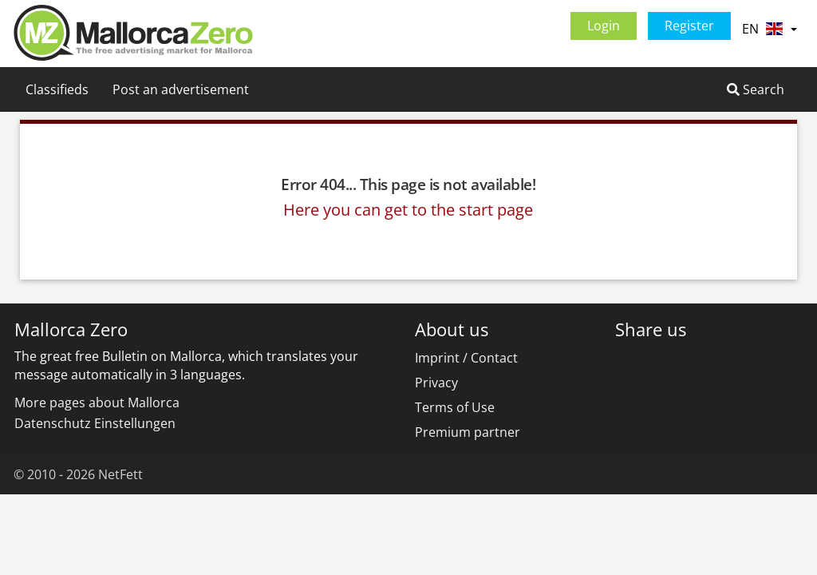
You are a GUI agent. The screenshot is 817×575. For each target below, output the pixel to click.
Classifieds (57, 89)
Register (689, 25)
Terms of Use (455, 407)
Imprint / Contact (466, 358)
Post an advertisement (180, 89)
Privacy (436, 382)
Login (603, 25)
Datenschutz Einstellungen (95, 423)
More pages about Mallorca (97, 402)
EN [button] (769, 29)
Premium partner (467, 432)
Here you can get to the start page (408, 209)
